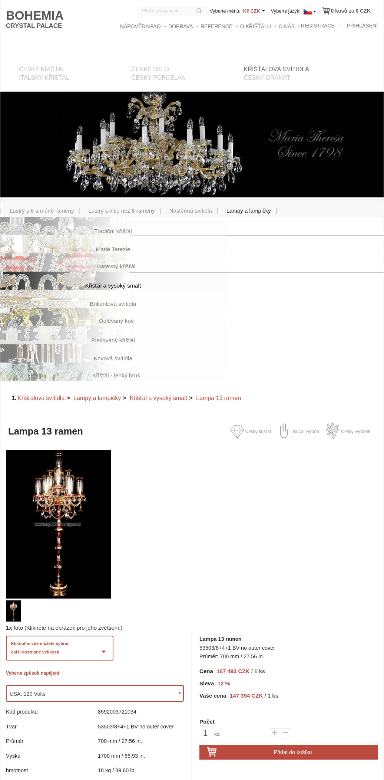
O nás (287, 26)
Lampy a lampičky (97, 325)
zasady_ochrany (262, 769)
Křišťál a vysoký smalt (158, 325)
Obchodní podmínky (307, 769)
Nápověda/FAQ (141, 26)
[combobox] (95, 621)
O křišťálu (256, 26)
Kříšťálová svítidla (40, 325)
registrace (318, 25)
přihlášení (362, 25)
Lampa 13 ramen (218, 325)
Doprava (181, 26)
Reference (217, 26)
